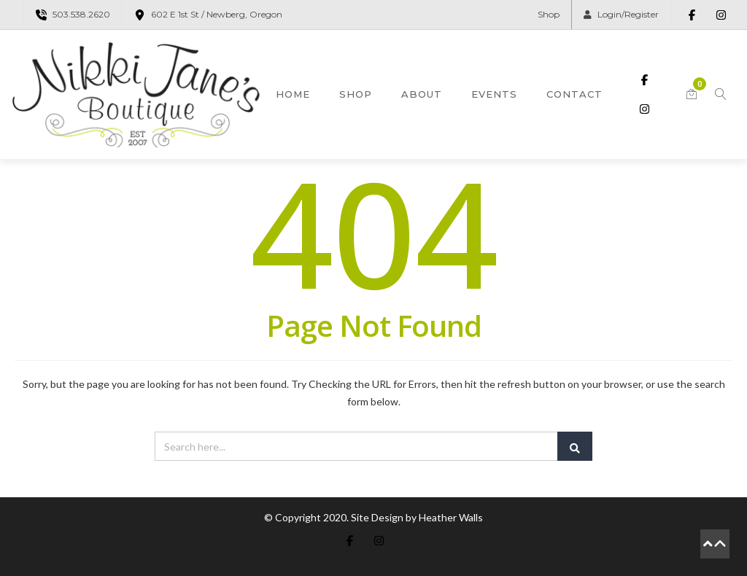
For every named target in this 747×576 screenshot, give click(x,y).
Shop (549, 14)
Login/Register (621, 14)
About (421, 94)
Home (293, 94)
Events (494, 94)
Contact (574, 94)
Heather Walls (451, 517)
